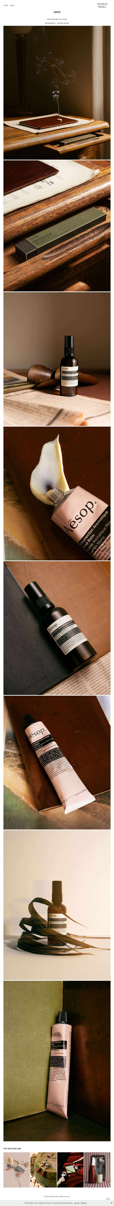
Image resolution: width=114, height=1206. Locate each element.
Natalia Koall (102, 5)
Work (5, 5)
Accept (76, 1203)
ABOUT (12, 5)
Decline (83, 1203)
